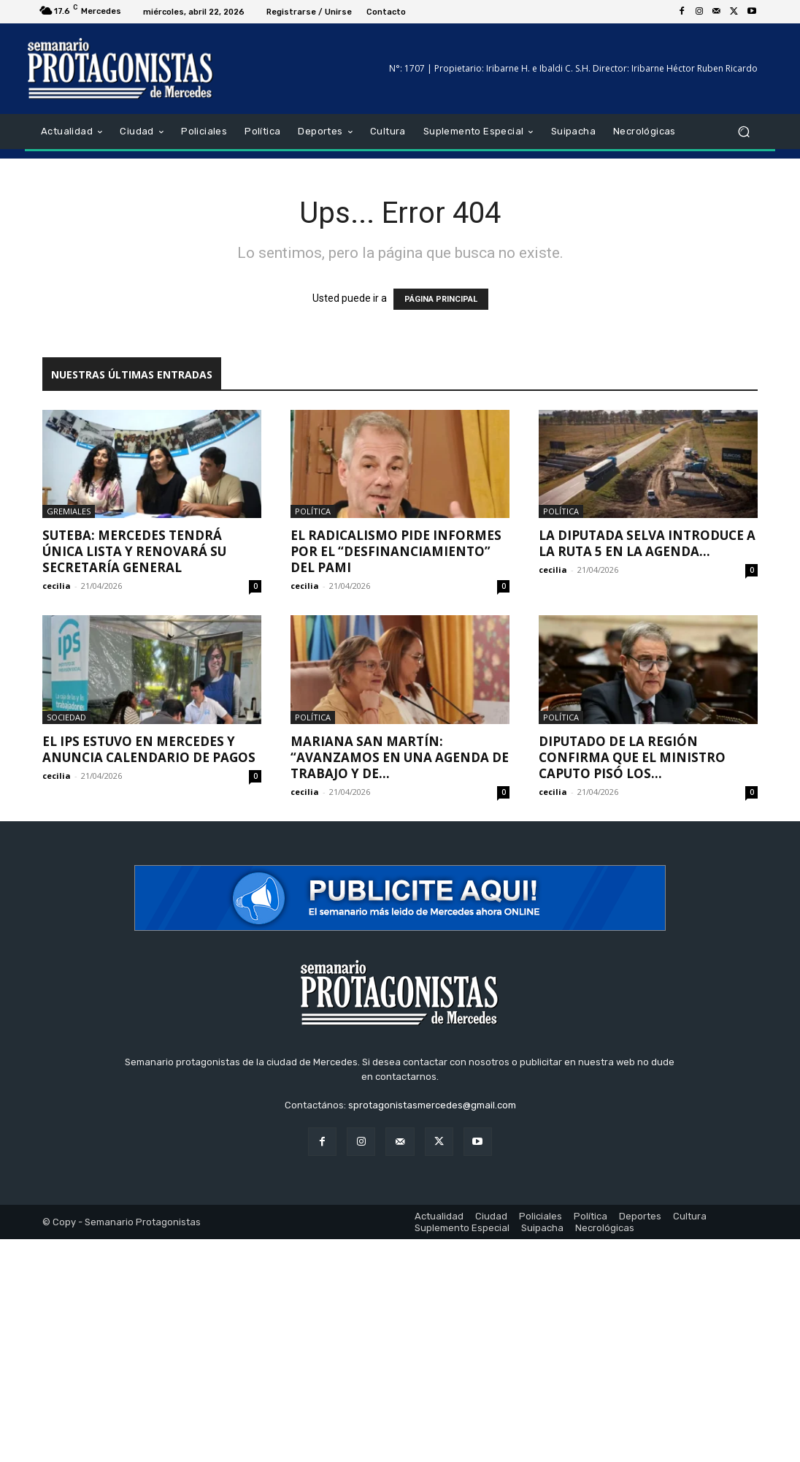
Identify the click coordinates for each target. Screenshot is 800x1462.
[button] (743, 132)
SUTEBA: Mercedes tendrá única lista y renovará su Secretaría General (134, 551)
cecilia (56, 585)
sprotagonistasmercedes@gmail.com (432, 1105)
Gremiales (69, 511)
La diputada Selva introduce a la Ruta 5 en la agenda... (647, 543)
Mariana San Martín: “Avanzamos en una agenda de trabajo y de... (400, 757)
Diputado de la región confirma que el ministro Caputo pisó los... (632, 757)
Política (313, 511)
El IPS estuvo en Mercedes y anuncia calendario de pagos (148, 749)
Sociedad (66, 717)
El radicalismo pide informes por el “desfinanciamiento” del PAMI (396, 551)
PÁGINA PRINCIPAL (440, 299)
